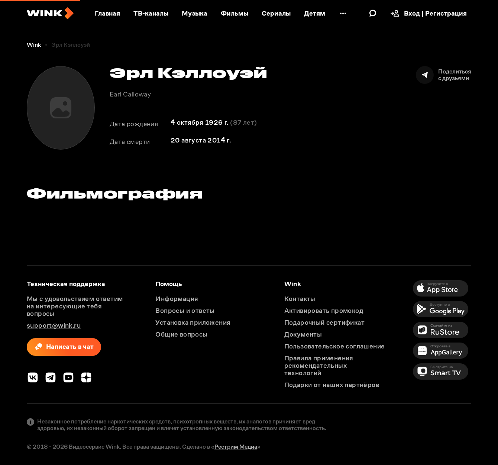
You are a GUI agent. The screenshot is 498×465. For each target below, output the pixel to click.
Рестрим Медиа (235, 446)
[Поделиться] (443, 75)
